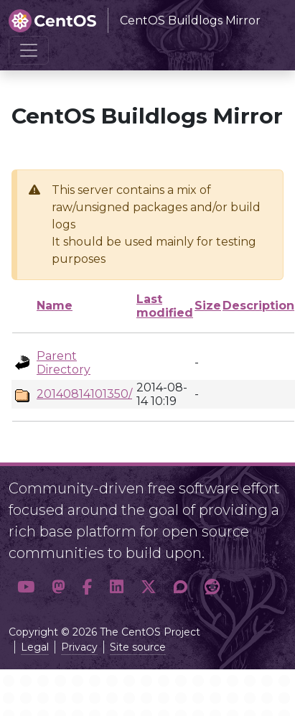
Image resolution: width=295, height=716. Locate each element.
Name (54, 305)
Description (258, 305)
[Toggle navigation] (29, 50)
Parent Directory (63, 362)
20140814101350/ (84, 394)
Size (208, 305)
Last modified (164, 306)
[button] (26, 587)
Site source (138, 647)
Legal (35, 647)
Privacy (79, 647)
